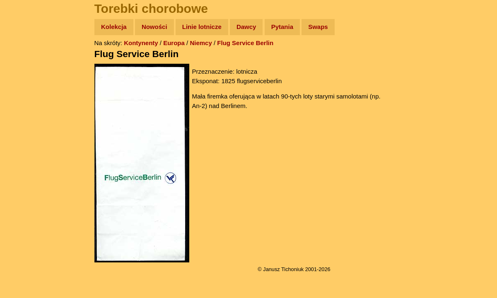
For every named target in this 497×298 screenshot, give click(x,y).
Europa (174, 42)
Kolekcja (114, 26)
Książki (25, 107)
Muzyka (25, 122)
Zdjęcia (25, 75)
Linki (21, 154)
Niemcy (201, 42)
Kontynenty (141, 42)
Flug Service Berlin (245, 42)
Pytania (282, 26)
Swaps (318, 26)
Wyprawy (27, 58)
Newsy (24, 90)
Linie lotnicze (202, 26)
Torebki (25, 170)
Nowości (154, 26)
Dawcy (246, 26)
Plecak (24, 138)
